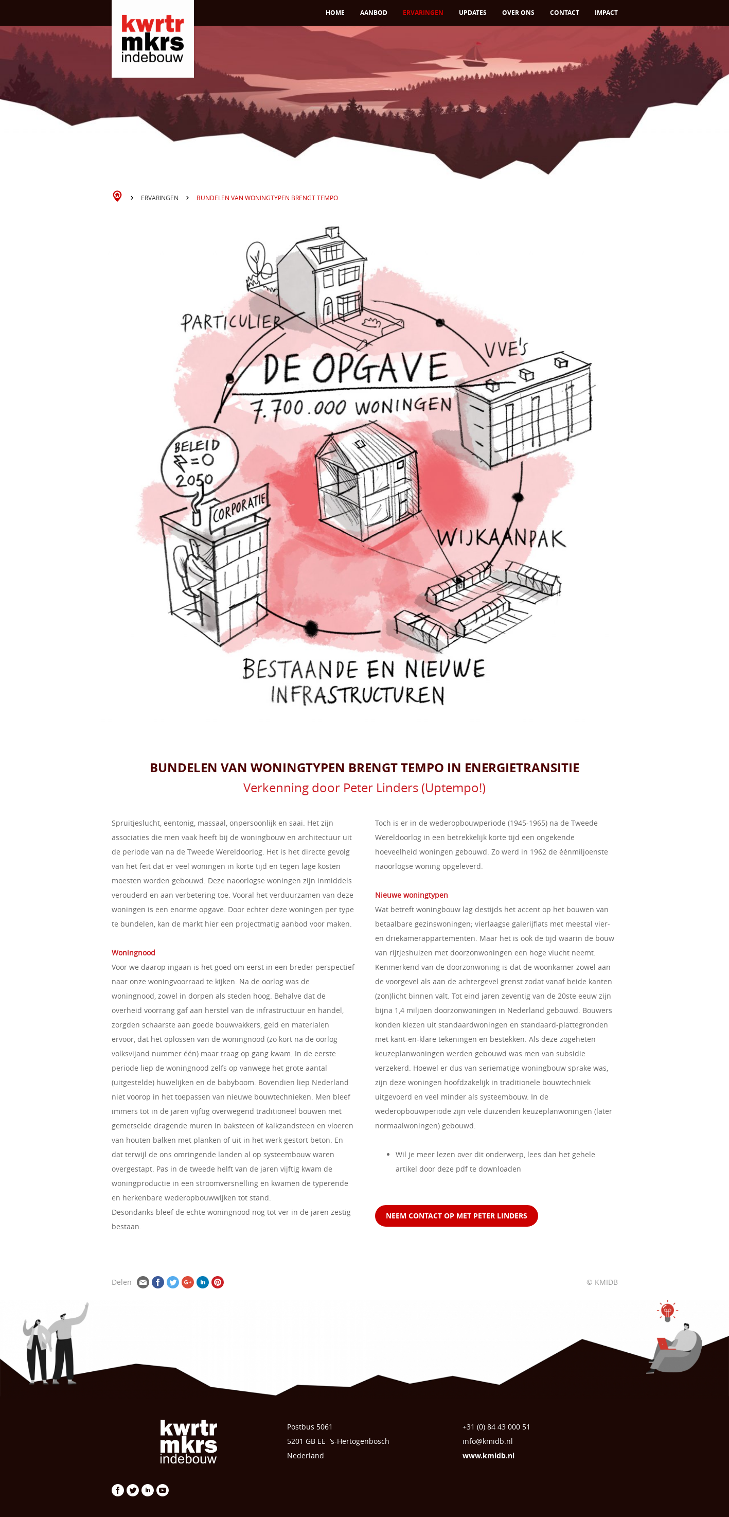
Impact (606, 12)
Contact (564, 12)
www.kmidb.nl (488, 1455)
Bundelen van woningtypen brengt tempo (267, 198)
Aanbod (373, 12)
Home (335, 12)
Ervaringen (423, 12)
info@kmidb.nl (488, 1441)
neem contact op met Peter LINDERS (456, 1215)
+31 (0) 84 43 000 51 (496, 1427)
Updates (473, 12)
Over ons (518, 12)
